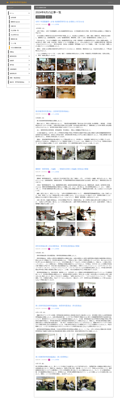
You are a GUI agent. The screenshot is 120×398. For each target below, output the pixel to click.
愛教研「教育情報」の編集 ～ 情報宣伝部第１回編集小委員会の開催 (62, 169)
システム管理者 (53, 24)
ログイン (110, 2)
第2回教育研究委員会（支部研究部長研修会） (53, 111)
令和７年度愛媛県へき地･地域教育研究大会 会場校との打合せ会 (60, 22)
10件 (49, 17)
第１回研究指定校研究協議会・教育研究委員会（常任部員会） (59, 306)
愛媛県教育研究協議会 (18, 2)
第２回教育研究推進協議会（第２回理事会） (52, 357)
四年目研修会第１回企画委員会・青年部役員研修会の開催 (57, 246)
